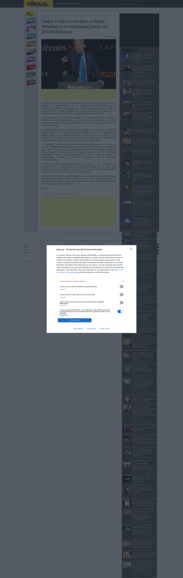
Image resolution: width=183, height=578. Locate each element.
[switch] (120, 286)
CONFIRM (74, 320)
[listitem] (91, 281)
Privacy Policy (105, 329)
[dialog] (91, 289)
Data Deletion (78, 329)
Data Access (91, 329)
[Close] (132, 249)
